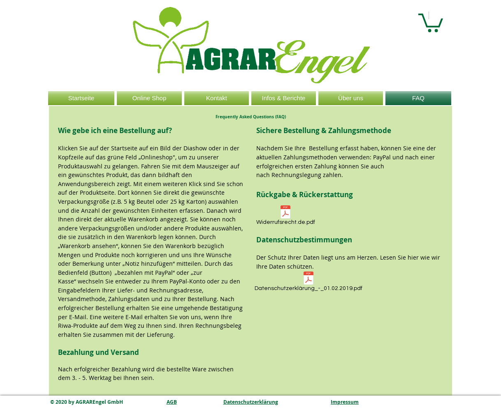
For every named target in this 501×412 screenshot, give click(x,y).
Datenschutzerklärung (250, 401)
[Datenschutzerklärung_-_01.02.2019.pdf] (308, 283)
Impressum (345, 401)
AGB (172, 401)
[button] (430, 22)
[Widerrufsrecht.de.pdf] (285, 216)
